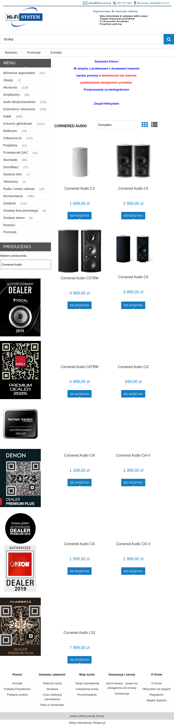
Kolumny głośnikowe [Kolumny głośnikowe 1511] (17, 123)
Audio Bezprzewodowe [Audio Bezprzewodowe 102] (19, 102)
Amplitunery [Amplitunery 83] (11, 94)
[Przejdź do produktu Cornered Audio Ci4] (79, 428)
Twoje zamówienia (87, 683)
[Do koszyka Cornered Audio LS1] (80, 660)
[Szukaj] (169, 39)
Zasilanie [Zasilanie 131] (9, 203)
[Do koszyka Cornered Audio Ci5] (80, 571)
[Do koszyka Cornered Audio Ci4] (80, 482)
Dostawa (52, 689)
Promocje (10, 232)
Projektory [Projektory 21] (10, 145)
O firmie (156, 683)
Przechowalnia (87, 694)
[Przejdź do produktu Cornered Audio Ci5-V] (133, 517)
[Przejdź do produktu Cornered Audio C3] (79, 161)
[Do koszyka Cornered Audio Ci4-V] (133, 482)
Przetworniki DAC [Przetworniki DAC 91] (15, 152)
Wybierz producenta (13, 255)
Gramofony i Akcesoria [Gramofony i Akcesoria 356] (19, 109)
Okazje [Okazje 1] (8, 80)
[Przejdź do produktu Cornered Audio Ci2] (133, 339)
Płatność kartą (52, 683)
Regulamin (157, 694)
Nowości (9, 225)
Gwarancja (122, 693)
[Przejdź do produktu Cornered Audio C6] (133, 250)
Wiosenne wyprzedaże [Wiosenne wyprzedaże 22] (19, 73)
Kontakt (17, 683)
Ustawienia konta (87, 689)
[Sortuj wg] (117, 124)
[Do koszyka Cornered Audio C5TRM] (80, 305)
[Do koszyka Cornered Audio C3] (80, 215)
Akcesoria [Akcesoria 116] (10, 87)
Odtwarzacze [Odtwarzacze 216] (12, 138)
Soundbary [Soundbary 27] (11, 167)
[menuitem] (11, 53)
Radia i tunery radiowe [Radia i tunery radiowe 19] (19, 189)
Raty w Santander (52, 705)
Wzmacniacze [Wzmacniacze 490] (13, 196)
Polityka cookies (17, 694)
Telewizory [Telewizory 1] (10, 181)
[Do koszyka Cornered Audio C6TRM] (80, 394)
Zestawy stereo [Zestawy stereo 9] (14, 218)
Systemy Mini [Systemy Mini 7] (12, 174)
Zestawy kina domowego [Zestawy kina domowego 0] (20, 210)
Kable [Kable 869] (7, 116)
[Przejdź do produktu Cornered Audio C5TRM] (79, 251)
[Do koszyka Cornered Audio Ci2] (133, 394)
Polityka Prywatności (17, 689)
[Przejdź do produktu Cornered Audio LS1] (79, 605)
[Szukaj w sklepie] (82, 39)
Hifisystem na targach (157, 689)
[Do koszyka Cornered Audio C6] (133, 305)
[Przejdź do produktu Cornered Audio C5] (133, 161)
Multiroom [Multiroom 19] (10, 131)
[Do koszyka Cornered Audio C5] (133, 215)
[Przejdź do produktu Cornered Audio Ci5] (79, 517)
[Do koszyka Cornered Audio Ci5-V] (133, 571)
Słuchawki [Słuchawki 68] (10, 160)
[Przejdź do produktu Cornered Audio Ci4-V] (133, 428)
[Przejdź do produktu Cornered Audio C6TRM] (79, 339)
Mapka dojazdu (157, 700)
